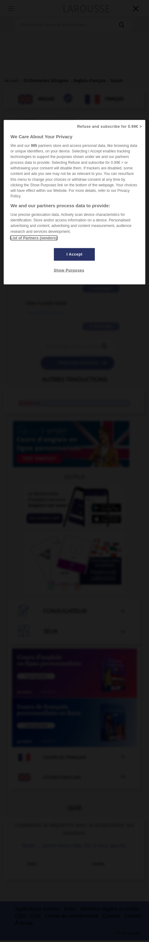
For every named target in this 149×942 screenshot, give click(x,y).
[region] (74, 202)
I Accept (74, 254)
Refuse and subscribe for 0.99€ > (109, 126)
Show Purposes (69, 270)
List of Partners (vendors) (33, 238)
